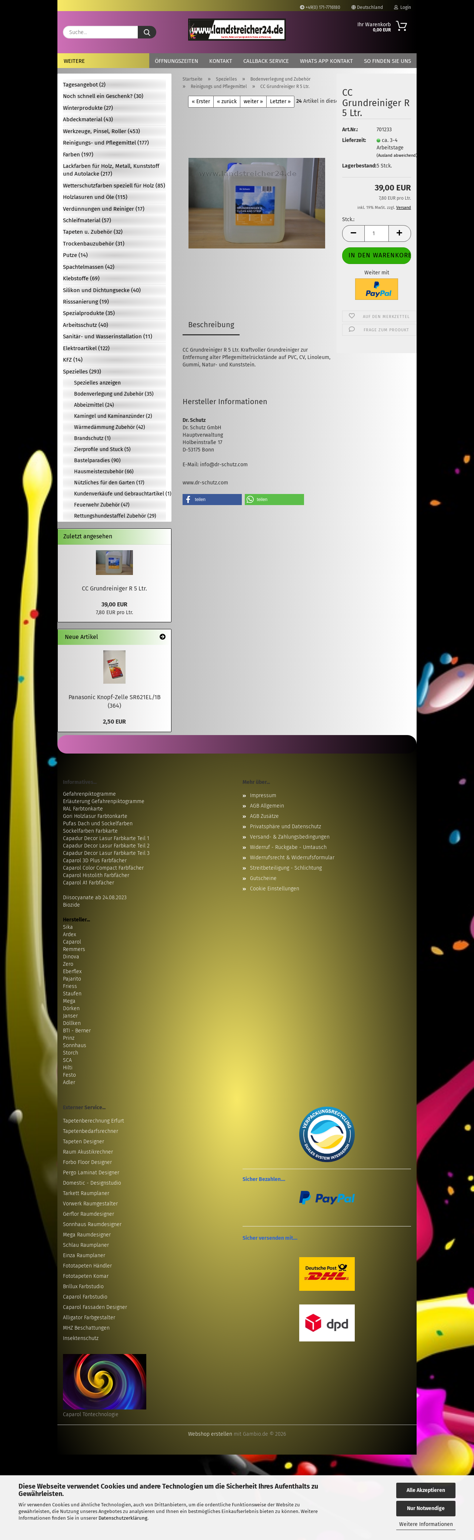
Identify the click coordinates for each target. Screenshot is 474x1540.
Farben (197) (78, 154)
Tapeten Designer (83, 1141)
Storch (70, 1053)
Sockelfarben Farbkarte (90, 831)
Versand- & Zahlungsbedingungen (290, 837)
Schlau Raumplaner (86, 1245)
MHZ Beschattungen (86, 1328)
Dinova (71, 957)
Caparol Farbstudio (85, 1297)
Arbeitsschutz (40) (85, 325)
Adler (69, 1082)
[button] (353, 233)
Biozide (71, 905)
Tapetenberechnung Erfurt (93, 1121)
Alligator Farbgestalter (89, 1317)
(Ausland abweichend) (397, 155)
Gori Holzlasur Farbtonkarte (95, 816)
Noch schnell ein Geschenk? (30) (103, 96)
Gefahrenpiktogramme (89, 794)
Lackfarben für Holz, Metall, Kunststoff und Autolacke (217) (111, 170)
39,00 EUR (114, 604)
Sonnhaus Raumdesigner (92, 1224)
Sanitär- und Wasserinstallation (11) (107, 336)
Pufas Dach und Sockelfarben (98, 823)
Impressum (263, 795)
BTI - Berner (77, 1031)
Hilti (68, 1068)
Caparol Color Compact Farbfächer (103, 868)
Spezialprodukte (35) (89, 313)
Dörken (71, 1008)
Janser (70, 1016)
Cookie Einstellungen (274, 889)
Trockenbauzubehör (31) (93, 243)
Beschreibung (211, 324)
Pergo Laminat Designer (91, 1173)
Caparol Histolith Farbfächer (96, 875)
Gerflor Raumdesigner (88, 1214)
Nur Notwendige (426, 1508)
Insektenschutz (81, 1338)
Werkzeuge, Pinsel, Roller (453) (101, 131)
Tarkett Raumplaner (86, 1193)
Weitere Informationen (426, 1524)
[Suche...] (147, 32)
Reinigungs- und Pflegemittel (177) (106, 142)
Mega (69, 1001)
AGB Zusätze (264, 816)
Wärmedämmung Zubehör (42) (109, 427)
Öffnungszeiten (176, 61)
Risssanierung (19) (86, 301)
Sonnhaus (74, 1045)
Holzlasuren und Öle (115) (95, 197)
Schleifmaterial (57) (87, 220)
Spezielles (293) (82, 371)
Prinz (68, 1038)
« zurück (227, 101)
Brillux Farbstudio (83, 1286)
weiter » (253, 101)
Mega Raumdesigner (87, 1235)
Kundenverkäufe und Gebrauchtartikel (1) (120, 494)
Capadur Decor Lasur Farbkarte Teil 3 (106, 853)
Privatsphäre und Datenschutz (285, 826)
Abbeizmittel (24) (94, 405)
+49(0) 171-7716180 (320, 7)
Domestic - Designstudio (92, 1183)
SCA (67, 1060)
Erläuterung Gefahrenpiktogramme (103, 801)
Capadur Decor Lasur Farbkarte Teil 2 (106, 846)
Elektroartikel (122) (86, 348)
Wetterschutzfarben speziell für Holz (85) (114, 185)
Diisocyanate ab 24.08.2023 (95, 897)
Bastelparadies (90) (97, 460)
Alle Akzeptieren (426, 1490)
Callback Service (266, 61)
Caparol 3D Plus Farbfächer (95, 860)
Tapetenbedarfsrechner (90, 1131)
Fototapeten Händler (87, 1266)
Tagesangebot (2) (84, 84)
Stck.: (348, 219)
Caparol (72, 942)
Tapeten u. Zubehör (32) (93, 232)
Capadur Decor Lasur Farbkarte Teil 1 (106, 838)
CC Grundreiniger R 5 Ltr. (114, 588)
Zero (68, 964)
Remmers (74, 949)
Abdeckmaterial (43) (88, 119)
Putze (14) (75, 255)
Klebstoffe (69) (81, 278)
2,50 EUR (114, 721)
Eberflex (72, 971)
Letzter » (280, 101)
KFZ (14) (73, 359)
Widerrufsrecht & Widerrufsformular (292, 857)
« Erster (201, 101)
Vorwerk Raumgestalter (90, 1204)
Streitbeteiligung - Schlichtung (286, 868)
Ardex (69, 934)
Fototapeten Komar (86, 1276)
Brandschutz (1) (92, 438)
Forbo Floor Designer (87, 1162)
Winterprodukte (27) (88, 108)
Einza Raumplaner (84, 1255)
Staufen (72, 994)
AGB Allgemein (267, 806)
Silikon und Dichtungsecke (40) (102, 290)
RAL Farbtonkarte (83, 809)
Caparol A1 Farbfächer (88, 883)
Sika (68, 927)
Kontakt (220, 61)
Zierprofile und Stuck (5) (102, 449)
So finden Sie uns (387, 61)
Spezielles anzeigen (97, 383)
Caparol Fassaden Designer (95, 1307)
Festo (69, 1075)
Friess (70, 986)
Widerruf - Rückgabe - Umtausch (288, 847)
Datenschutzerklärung (123, 1518)
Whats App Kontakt (326, 61)
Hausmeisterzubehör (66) (104, 471)
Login (402, 7)
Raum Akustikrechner (88, 1152)
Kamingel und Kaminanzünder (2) (113, 416)
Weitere (74, 61)
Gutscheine (263, 878)
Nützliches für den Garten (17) (109, 483)
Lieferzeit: (353, 140)
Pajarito (72, 979)
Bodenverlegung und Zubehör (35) (114, 394)
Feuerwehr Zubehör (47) (102, 505)
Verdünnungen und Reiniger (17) (103, 209)
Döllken (72, 1023)
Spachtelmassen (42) (88, 267)
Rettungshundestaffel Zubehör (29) (115, 516)
